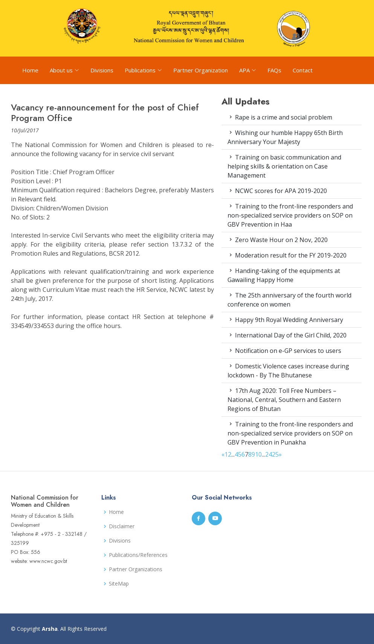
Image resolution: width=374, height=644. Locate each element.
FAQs (274, 70)
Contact (303, 70)
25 (275, 454)
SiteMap (119, 583)
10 (258, 454)
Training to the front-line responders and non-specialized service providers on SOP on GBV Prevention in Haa (290, 215)
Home (30, 70)
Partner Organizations (135, 569)
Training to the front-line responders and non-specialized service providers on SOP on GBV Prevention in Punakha (290, 433)
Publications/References (138, 555)
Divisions (101, 70)
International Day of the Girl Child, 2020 (287, 335)
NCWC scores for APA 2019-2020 (277, 191)
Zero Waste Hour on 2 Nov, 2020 (277, 240)
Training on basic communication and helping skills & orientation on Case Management (284, 166)
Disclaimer (121, 526)
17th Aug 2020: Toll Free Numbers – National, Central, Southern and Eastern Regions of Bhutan (284, 399)
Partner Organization (200, 70)
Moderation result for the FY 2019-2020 (287, 255)
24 (268, 454)
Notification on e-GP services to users (284, 351)
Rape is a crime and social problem (279, 117)
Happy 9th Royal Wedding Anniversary (285, 320)
